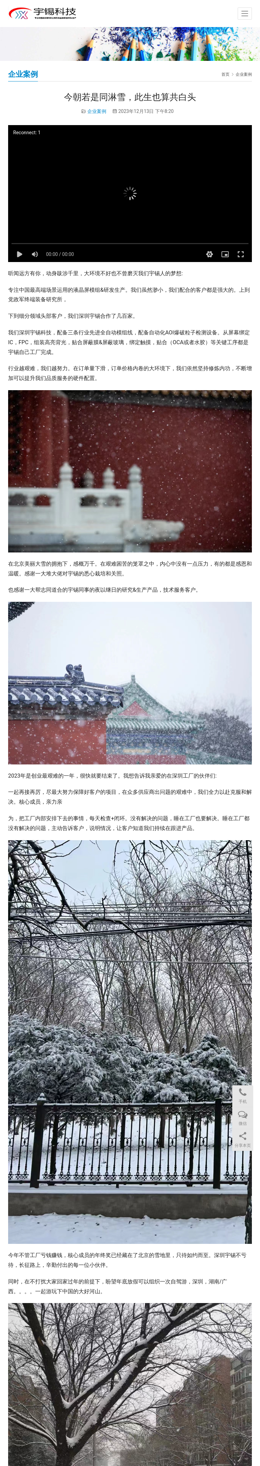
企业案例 (96, 111)
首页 (225, 74)
